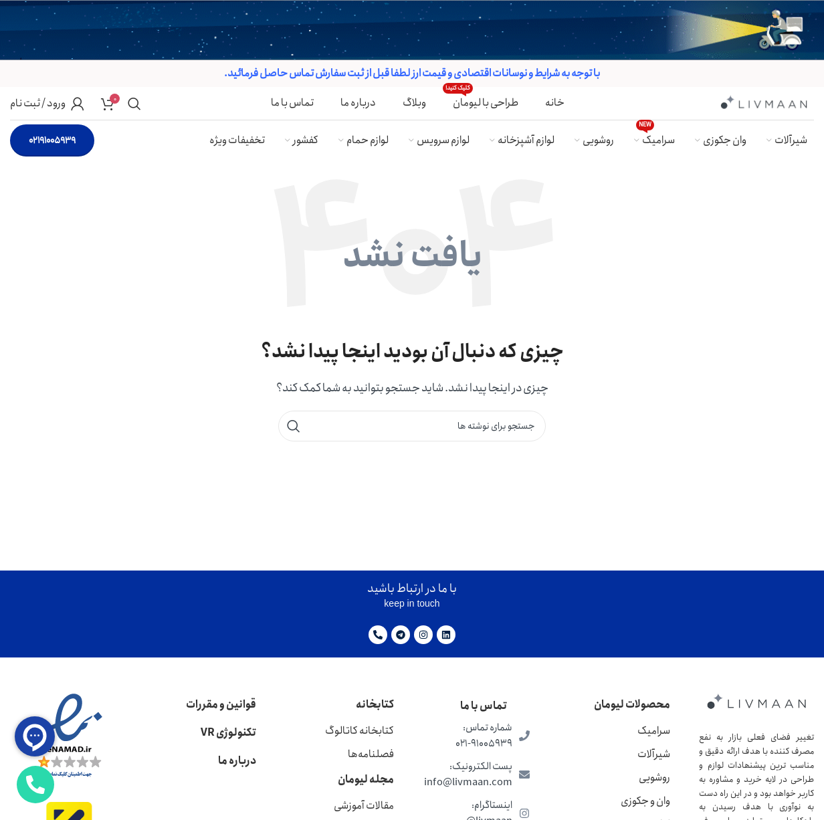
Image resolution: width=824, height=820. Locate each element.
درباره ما (237, 760)
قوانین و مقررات (221, 704)
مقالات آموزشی (364, 805)
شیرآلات (653, 754)
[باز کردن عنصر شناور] (35, 784)
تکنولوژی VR (228, 732)
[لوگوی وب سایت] (764, 102)
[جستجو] (134, 103)
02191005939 (52, 140)
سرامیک (653, 730)
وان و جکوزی (645, 801)
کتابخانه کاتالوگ (359, 730)
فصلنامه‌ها (371, 754)
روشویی (654, 777)
